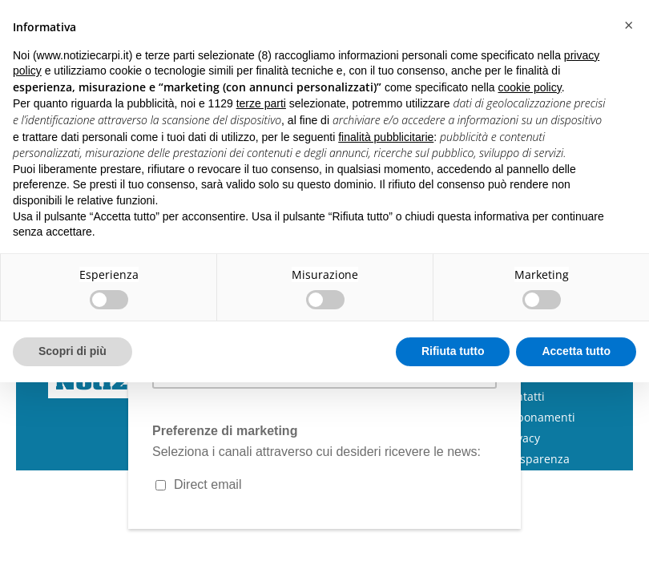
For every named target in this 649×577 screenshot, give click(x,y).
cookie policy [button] (530, 87)
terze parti (261, 103)
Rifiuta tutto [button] (453, 351)
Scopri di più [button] (72, 351)
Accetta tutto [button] (576, 351)
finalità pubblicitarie (385, 137)
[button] (628, 25)
